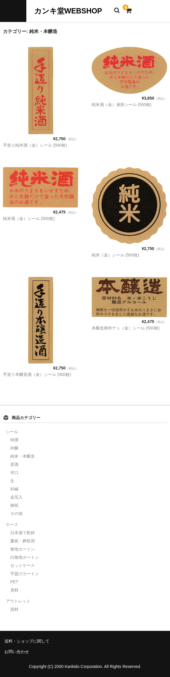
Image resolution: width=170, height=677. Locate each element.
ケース (12, 524)
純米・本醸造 (22, 456)
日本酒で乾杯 (22, 532)
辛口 (14, 472)
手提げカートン (24, 573)
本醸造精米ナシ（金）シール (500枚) (126, 328)
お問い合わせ (16, 651)
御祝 (14, 505)
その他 (16, 513)
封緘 (14, 489)
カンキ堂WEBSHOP (68, 11)
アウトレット (18, 601)
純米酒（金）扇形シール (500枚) (122, 104)
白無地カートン (24, 557)
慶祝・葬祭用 (22, 541)
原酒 (14, 464)
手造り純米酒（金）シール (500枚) (35, 145)
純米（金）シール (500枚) (115, 255)
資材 (14, 590)
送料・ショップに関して (26, 641)
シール (12, 431)
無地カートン (22, 549)
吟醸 (14, 448)
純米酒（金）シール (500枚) (29, 218)
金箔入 (16, 497)
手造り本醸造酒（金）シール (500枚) (37, 374)
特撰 (14, 440)
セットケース (22, 565)
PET (14, 581)
